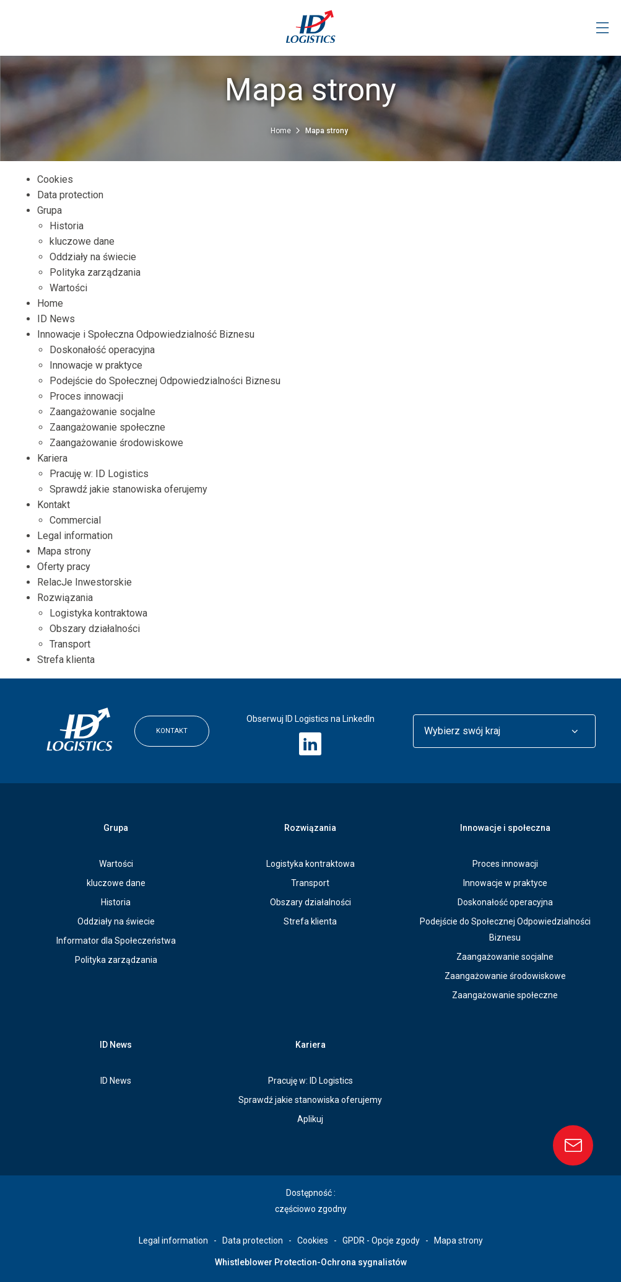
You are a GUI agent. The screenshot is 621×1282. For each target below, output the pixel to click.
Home (282, 130)
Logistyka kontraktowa (98, 613)
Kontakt (53, 505)
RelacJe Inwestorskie (84, 582)
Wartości (68, 288)
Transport (70, 644)
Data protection (70, 195)
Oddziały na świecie (93, 257)
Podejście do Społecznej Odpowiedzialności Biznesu (165, 381)
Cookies (55, 179)
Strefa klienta (66, 659)
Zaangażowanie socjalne (102, 412)
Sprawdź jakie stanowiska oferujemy (128, 489)
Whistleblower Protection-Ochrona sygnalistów (311, 1262)
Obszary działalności (95, 628)
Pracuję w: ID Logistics (99, 474)
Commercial (75, 520)
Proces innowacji (86, 396)
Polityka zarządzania (95, 272)
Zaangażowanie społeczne (107, 427)
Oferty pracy (63, 567)
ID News (56, 319)
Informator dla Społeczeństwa (116, 941)
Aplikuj (310, 1119)
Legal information (75, 536)
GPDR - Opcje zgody (381, 1240)
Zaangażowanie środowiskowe (116, 443)
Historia (67, 226)
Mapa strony (64, 551)
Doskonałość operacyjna (102, 350)
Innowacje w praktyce (96, 365)
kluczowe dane (82, 241)
